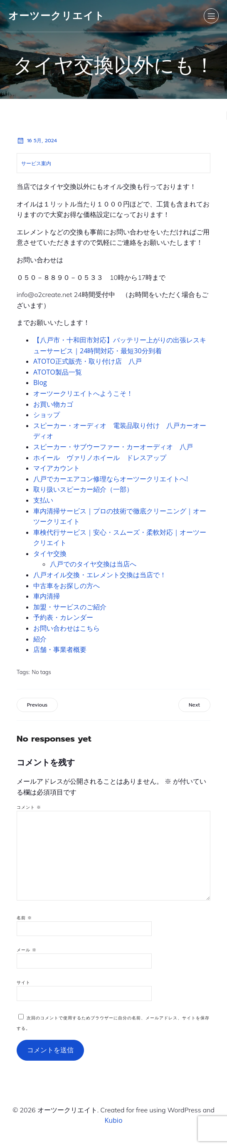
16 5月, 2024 (37, 140)
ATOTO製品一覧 (57, 372)
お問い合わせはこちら (66, 628)
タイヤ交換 (50, 553)
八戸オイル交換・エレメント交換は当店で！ (99, 574)
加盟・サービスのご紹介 (69, 606)
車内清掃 (46, 596)
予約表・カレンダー (63, 617)
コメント (29, 807)
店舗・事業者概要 (59, 649)
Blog (40, 382)
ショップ (46, 414)
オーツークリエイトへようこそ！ (83, 393)
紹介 (40, 639)
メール (27, 950)
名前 (24, 918)
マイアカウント (56, 468)
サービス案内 (36, 163)
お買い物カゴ (53, 404)
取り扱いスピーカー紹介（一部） (83, 489)
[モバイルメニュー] (211, 15)
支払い (43, 500)
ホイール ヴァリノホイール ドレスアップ (99, 457)
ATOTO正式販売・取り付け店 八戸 (90, 361)
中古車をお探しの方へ (66, 585)
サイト (23, 982)
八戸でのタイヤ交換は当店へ (93, 563)
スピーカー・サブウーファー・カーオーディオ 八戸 (113, 446)
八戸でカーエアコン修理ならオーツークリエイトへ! (110, 478)
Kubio (113, 1120)
